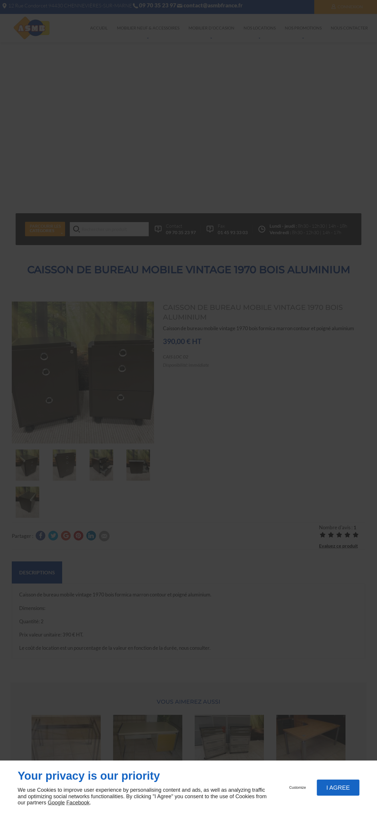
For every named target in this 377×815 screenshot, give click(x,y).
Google (56, 803)
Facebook (78, 803)
